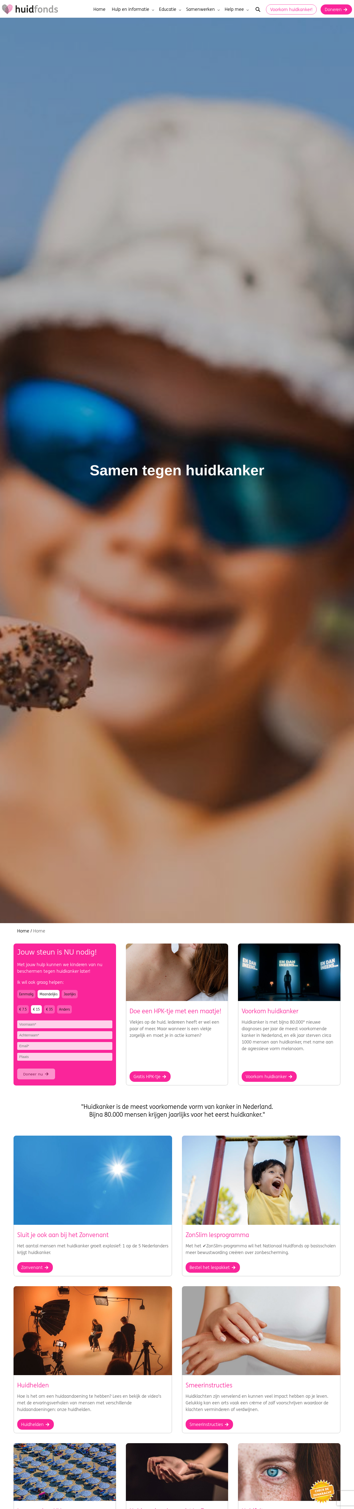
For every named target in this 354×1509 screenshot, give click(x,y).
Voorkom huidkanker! (291, 9)
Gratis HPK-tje (150, 1076)
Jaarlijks (70, 994)
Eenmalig (26, 994)
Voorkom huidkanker (269, 1076)
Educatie (170, 9)
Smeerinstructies (209, 1424)
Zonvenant (35, 1267)
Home (99, 9)
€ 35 (49, 1009)
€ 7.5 (23, 1009)
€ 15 (36, 1009)
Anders (64, 1009)
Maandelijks (49, 994)
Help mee (237, 9)
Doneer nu (36, 1074)
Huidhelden (35, 1424)
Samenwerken (203, 9)
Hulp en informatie (133, 9)
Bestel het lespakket (213, 1267)
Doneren (336, 9)
